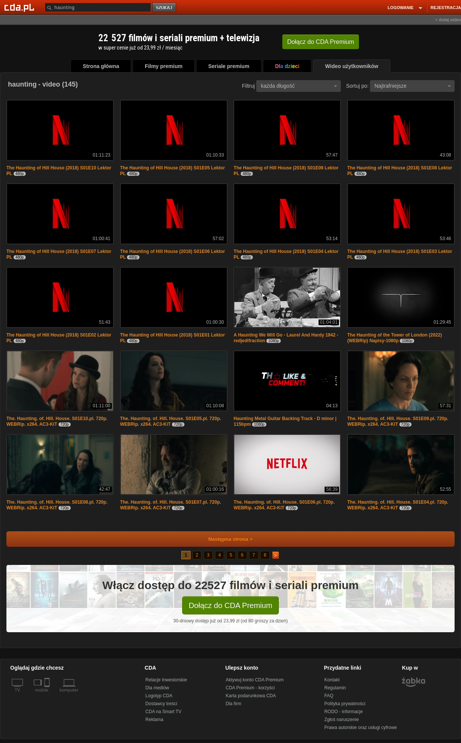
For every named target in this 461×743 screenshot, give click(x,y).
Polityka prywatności (344, 703)
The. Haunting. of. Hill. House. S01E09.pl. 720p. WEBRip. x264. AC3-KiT (397, 421)
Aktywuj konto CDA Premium (254, 680)
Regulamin (335, 687)
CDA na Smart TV (163, 711)
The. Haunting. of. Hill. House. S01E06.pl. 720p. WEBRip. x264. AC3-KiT (284, 504)
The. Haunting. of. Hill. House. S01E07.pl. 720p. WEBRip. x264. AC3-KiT (170, 504)
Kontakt (332, 680)
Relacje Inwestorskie (166, 680)
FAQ (328, 695)
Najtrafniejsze (412, 86)
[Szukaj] (98, 7)
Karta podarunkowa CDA (251, 695)
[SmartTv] (48, 694)
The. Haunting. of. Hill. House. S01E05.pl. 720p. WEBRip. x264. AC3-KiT (170, 421)
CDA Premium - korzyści (250, 687)
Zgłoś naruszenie (341, 719)
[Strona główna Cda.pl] (20, 7)
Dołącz (320, 42)
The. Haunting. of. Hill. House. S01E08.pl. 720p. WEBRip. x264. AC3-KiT (56, 504)
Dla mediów (157, 687)
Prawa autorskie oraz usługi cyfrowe (360, 727)
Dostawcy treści (161, 703)
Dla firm (233, 703)
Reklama (154, 719)
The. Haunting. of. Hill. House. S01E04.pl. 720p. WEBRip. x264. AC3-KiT (397, 504)
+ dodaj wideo (448, 19)
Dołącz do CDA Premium (230, 605)
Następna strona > (225, 539)
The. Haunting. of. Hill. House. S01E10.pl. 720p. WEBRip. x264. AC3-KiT (56, 421)
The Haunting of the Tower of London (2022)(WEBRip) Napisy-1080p (394, 337)
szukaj (164, 8)
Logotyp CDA (158, 695)
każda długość (299, 86)
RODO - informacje (343, 711)
